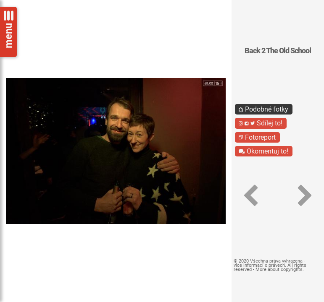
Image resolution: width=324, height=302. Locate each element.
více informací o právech (259, 265)
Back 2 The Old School (278, 51)
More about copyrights (279, 269)
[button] (250, 195)
